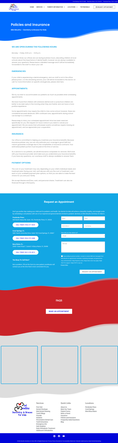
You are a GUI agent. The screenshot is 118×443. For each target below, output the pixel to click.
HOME (32, 7)
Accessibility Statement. (69, 441)
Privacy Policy (64, 263)
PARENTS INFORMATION (56, 7)
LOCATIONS (73, 7)
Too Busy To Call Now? (21, 258)
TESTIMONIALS (85, 7)
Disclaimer (59, 441)
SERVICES (40, 7)
